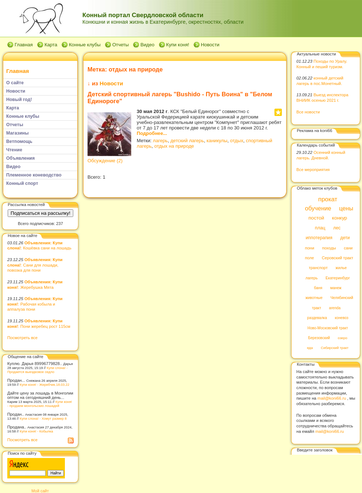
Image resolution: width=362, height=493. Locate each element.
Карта (50, 44)
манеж (336, 288)
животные (314, 298)
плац (320, 227)
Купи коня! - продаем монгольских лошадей (39, 404)
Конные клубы (85, 44)
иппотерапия (318, 238)
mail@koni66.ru (332, 398)
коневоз (342, 318)
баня (318, 288)
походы (329, 248)
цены (346, 208)
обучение (318, 208)
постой (316, 218)
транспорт (318, 268)
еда (310, 348)
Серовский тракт (337, 258)
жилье (341, 268)
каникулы (217, 140)
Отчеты (120, 44)
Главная (24, 44)
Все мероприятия (313, 169)
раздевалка (317, 318)
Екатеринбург (338, 278)
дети (345, 238)
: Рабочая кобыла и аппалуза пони (34, 303)
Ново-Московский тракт (328, 328)
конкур (339, 218)
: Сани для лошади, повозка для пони (34, 264)
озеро (342, 338)
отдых (236, 140)
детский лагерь (187, 140)
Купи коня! (177, 44)
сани (348, 248)
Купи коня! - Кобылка (36, 431)
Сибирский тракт (335, 348)
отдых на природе (174, 146)
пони (309, 248)
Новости (210, 44)
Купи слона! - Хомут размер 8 (43, 418)
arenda (335, 308)
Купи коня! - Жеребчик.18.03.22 (44, 385)
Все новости (308, 112)
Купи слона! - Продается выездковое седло (37, 370)
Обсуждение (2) (104, 160)
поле (309, 258)
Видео (147, 44)
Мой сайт (39, 491)
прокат (328, 199)
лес (336, 227)
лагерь (160, 140)
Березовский (319, 338)
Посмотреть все (22, 337)
